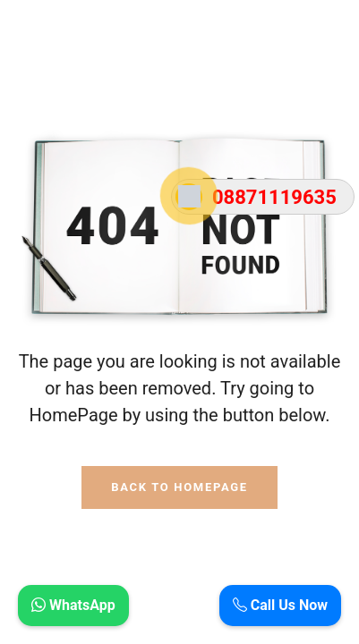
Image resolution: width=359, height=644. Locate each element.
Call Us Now (280, 605)
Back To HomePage (179, 487)
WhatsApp (73, 605)
